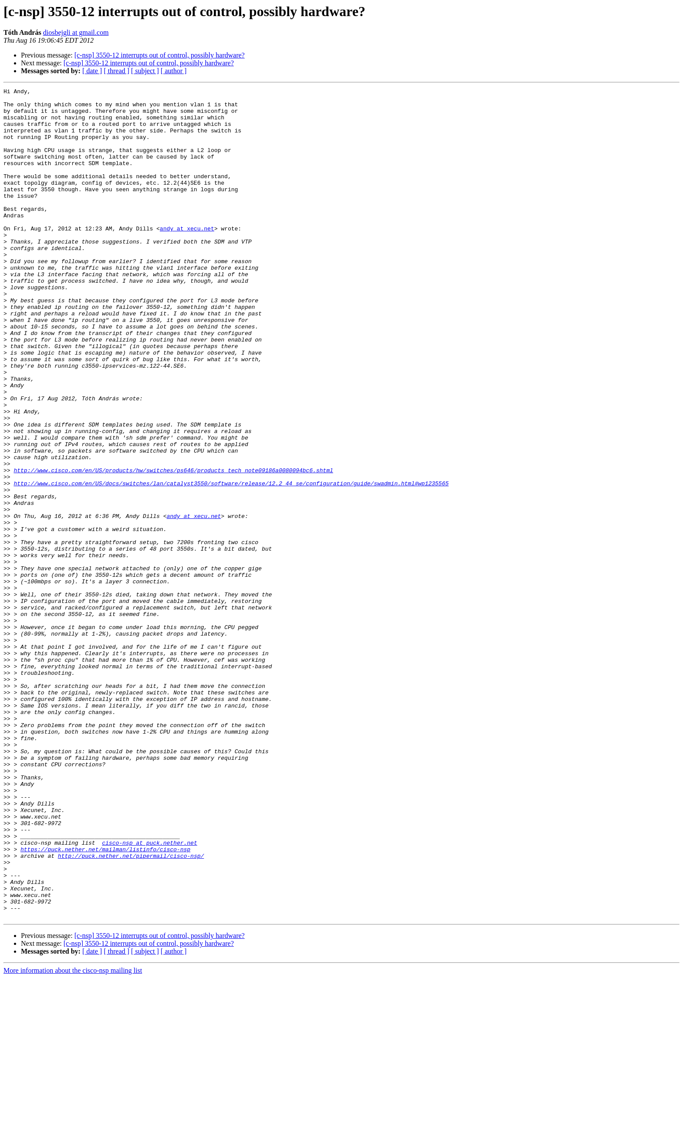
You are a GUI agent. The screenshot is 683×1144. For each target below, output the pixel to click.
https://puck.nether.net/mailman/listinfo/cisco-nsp (105, 1002)
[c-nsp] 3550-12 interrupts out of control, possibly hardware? (159, 55)
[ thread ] (116, 70)
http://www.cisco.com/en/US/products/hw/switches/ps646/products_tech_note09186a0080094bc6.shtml (173, 547)
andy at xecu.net (187, 257)
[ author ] (174, 70)
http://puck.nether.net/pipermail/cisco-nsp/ (131, 1010)
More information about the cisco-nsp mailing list (72, 1136)
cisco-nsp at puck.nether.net (149, 994)
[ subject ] (145, 70)
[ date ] (92, 70)
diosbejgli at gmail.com (76, 32)
